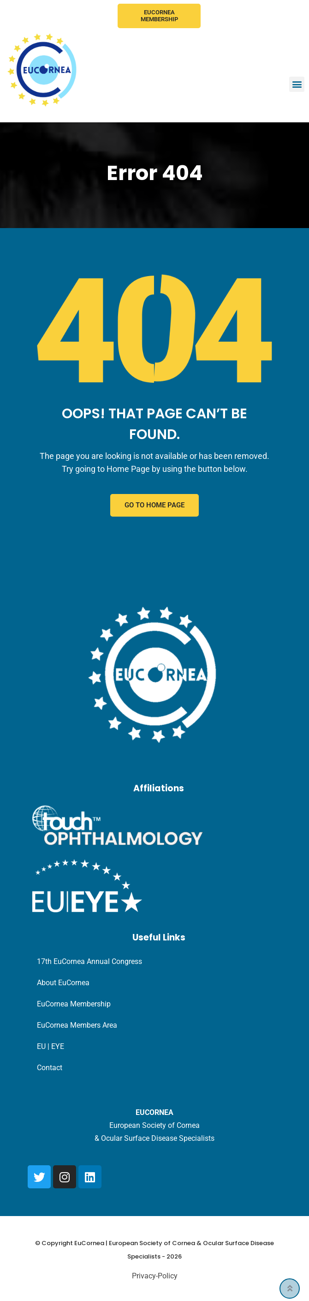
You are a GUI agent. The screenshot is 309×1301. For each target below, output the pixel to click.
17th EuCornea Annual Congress (89, 962)
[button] (296, 84)
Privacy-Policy (155, 1276)
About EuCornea (63, 983)
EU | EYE (50, 1046)
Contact (49, 1068)
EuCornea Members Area (77, 1025)
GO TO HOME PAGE (154, 505)
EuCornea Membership (159, 16)
